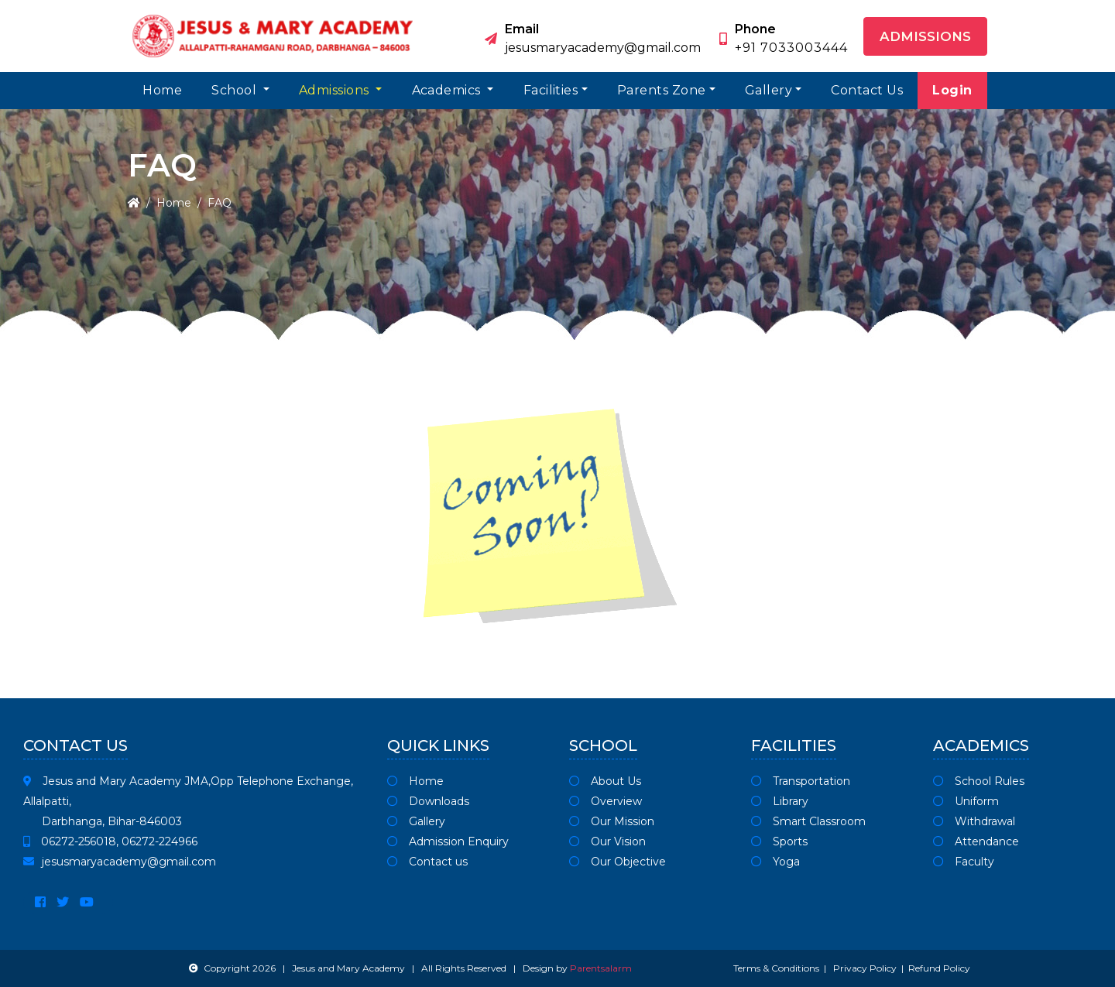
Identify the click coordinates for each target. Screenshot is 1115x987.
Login (952, 90)
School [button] (235, 90)
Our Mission (611, 821)
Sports (779, 841)
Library (779, 801)
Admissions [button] (925, 36)
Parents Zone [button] (661, 90)
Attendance (976, 841)
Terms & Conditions (776, 968)
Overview (605, 801)
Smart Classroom (808, 821)
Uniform (966, 801)
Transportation (800, 781)
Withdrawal (974, 821)
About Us (605, 781)
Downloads (428, 801)
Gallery (416, 821)
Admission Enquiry (448, 841)
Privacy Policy (865, 968)
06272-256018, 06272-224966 (110, 841)
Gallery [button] (768, 90)
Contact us (427, 862)
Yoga (775, 862)
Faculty (963, 862)
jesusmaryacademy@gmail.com (119, 862)
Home (162, 90)
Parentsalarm (601, 968)
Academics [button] (448, 90)
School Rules (978, 781)
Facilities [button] (550, 90)
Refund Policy (939, 968)
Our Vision (607, 841)
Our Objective (617, 862)
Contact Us (867, 90)
